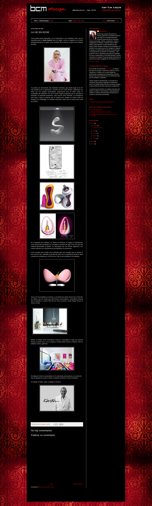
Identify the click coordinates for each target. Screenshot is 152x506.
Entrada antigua (77, 484)
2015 (92, 123)
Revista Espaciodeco (97, 110)
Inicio (51, 484)
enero (94, 138)
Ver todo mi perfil (94, 61)
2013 (92, 144)
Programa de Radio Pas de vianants (101, 112)
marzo (95, 133)
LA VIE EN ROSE (97, 128)
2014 (92, 141)
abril (94, 131)
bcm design (102, 31)
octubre (95, 125)
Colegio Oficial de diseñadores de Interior (102, 102)
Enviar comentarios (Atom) (46, 487)
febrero (95, 136)
